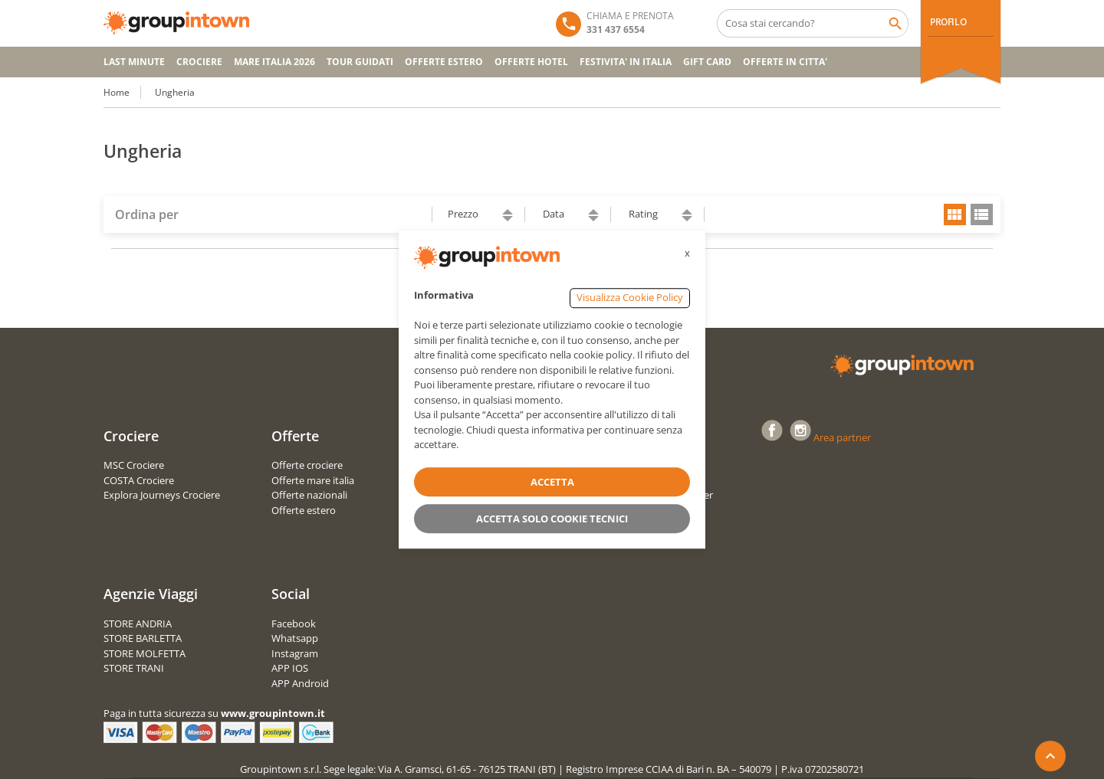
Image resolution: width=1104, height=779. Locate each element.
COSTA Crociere (139, 480)
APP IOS (289, 668)
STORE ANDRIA (138, 623)
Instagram (294, 653)
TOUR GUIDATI (360, 61)
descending (507, 218)
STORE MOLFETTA (145, 653)
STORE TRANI (134, 668)
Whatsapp (294, 638)
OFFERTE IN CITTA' (785, 61)
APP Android (300, 683)
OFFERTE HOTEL (531, 61)
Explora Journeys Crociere (162, 495)
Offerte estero (303, 510)
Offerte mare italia (312, 480)
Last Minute (134, 61)
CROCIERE (199, 61)
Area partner (842, 437)
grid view (955, 214)
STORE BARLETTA (143, 638)
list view (982, 214)
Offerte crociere (307, 465)
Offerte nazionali (309, 495)
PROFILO (948, 21)
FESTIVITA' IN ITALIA (626, 61)
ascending (507, 211)
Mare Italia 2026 (274, 61)
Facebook (293, 623)
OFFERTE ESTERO (444, 61)
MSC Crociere (134, 465)
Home (117, 92)
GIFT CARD (707, 61)
